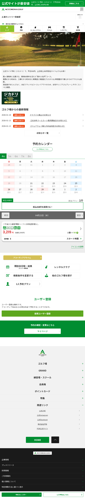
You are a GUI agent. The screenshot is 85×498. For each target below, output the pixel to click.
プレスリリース (8, 465)
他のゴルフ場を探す (58, 275)
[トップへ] (55, 440)
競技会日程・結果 (21, 266)
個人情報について (9, 481)
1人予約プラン (23, 284)
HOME (37, 440)
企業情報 (5, 459)
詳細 (75, 3)
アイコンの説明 (77, 246)
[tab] (3, 156)
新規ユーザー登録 (58, 313)
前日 (5, 215)
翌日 (80, 215)
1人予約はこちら (69, 495)
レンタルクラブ (57, 267)
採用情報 (5, 470)
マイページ (48, 331)
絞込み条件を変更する (42, 206)
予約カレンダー (28, 495)
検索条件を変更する (19, 275)
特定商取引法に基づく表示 (12, 487)
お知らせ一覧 (48, 132)
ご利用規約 (6, 476)
